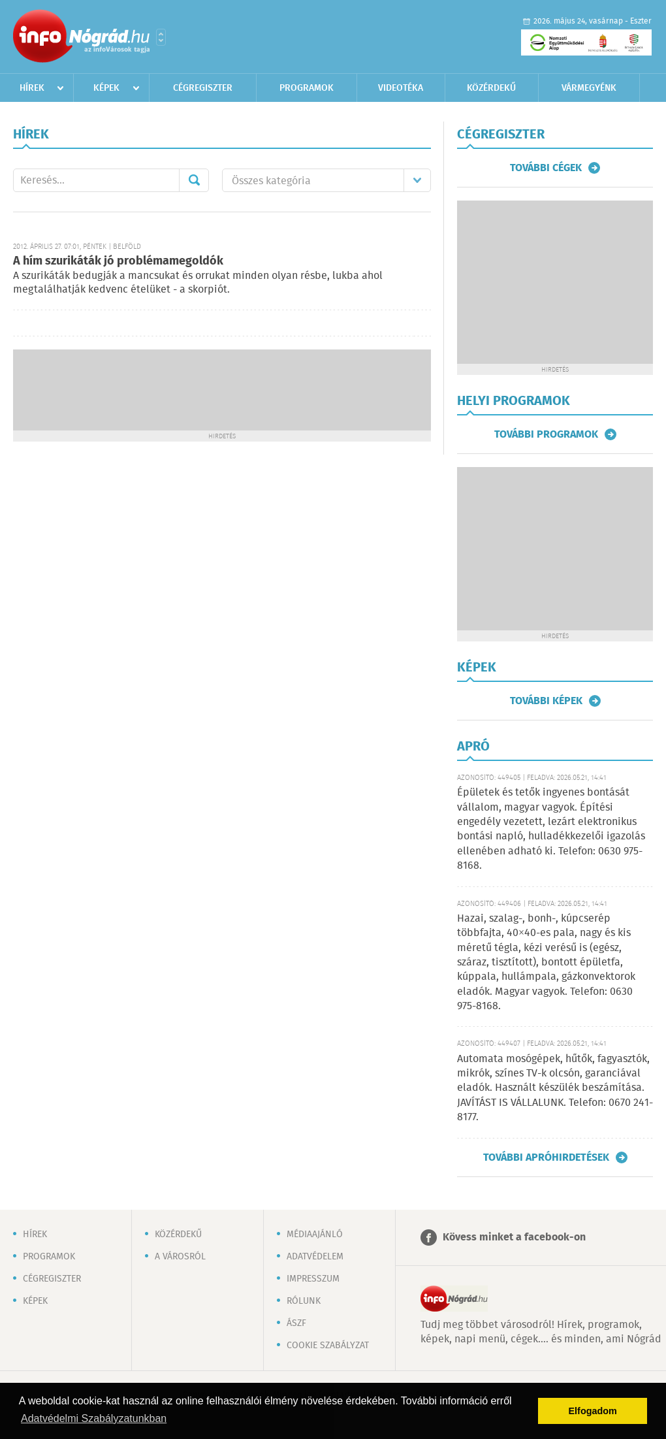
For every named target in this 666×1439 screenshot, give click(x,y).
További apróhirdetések (546, 1157)
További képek (546, 701)
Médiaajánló (315, 1234)
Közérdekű (491, 88)
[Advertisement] (222, 388)
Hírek (32, 88)
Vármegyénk (589, 88)
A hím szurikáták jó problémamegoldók (118, 261)
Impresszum (313, 1279)
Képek (106, 88)
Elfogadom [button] (593, 1411)
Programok (306, 88)
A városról (180, 1257)
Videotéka (400, 88)
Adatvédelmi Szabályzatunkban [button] (93, 1418)
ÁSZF (296, 1323)
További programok (546, 434)
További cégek (546, 168)
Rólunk (304, 1301)
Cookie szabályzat (328, 1345)
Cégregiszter (202, 88)
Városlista (161, 37)
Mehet (194, 180)
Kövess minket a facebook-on (514, 1237)
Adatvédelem (315, 1257)
